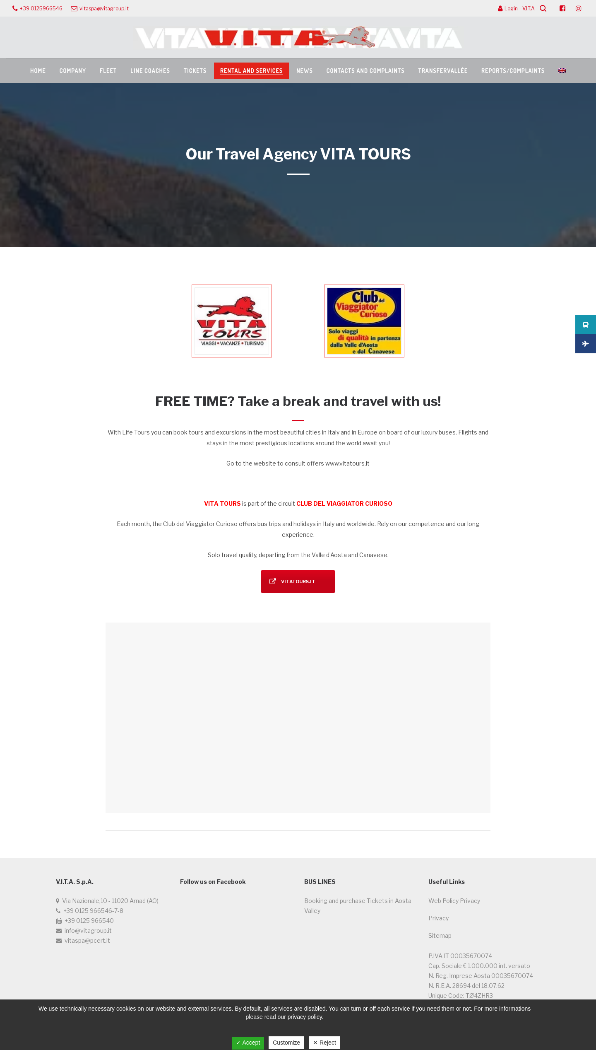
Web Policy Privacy (454, 900)
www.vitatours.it (347, 463)
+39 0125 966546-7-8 (93, 910)
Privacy (438, 918)
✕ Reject (324, 1042)
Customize (286, 1042)
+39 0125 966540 (89, 920)
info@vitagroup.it (88, 930)
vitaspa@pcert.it (87, 940)
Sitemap (440, 935)
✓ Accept (248, 1042)
